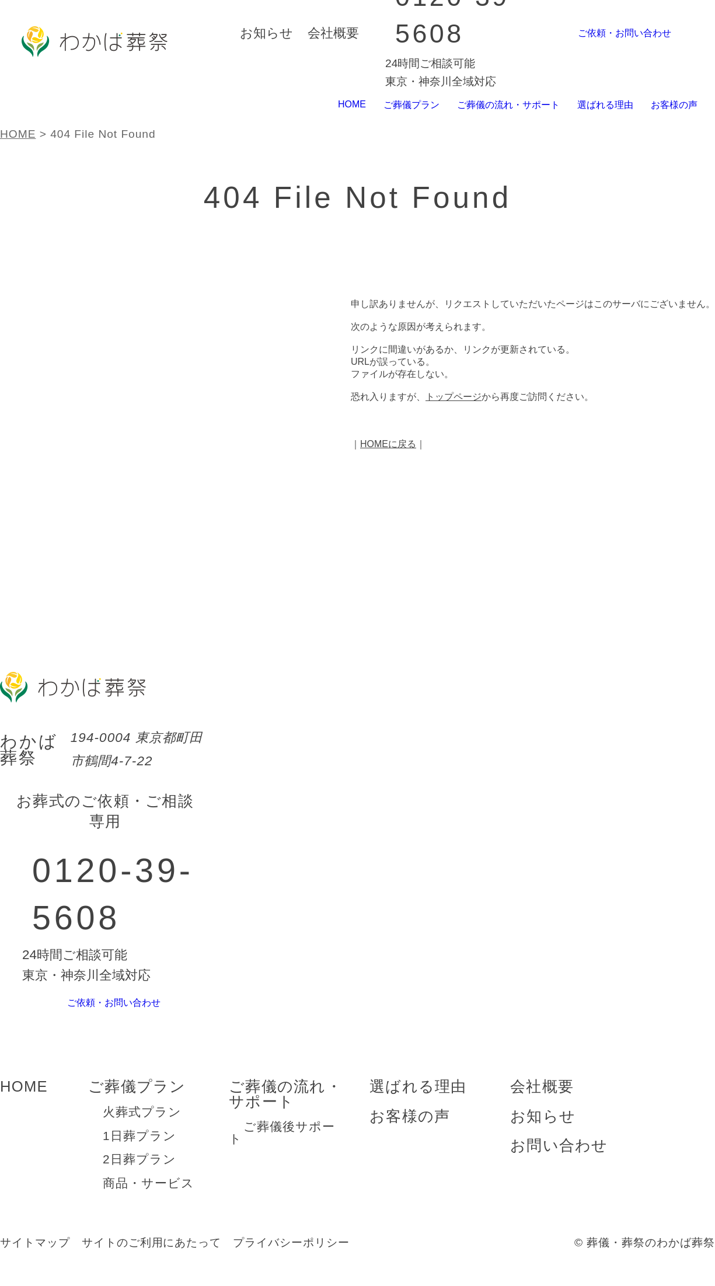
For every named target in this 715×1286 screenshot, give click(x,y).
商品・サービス (148, 1203)
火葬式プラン (142, 1132)
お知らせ (266, 33)
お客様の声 (671, 105)
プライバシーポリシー (291, 1263)
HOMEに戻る (388, 444)
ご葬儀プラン (388, 105)
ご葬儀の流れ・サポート (493, 105)
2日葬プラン (139, 1179)
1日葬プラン (139, 1156)
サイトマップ (35, 1263)
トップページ (453, 397)
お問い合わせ (559, 1166)
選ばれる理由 (598, 105)
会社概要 (333, 33)
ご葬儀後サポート (282, 1153)
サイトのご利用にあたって (152, 1263)
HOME (324, 104)
